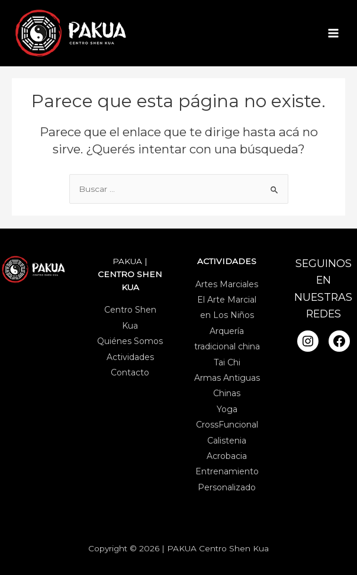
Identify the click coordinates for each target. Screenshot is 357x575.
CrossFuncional (227, 424)
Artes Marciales (226, 283)
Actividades (130, 356)
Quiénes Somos (130, 341)
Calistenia (226, 440)
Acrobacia (227, 456)
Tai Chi (227, 361)
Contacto (130, 372)
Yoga (227, 409)
